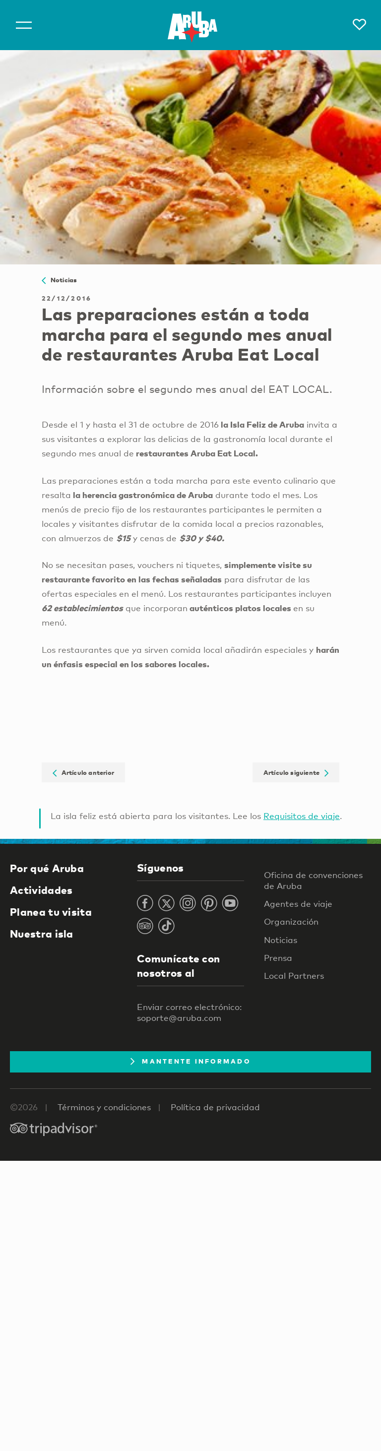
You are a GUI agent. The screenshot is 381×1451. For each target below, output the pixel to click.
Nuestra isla (41, 933)
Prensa (278, 957)
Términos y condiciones (104, 1107)
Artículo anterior (83, 772)
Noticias (59, 280)
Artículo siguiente (295, 772)
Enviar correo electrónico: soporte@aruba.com (189, 1012)
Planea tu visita (51, 911)
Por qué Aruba (47, 868)
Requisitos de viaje (301, 816)
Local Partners (294, 975)
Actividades (41, 889)
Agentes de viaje (298, 903)
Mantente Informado (190, 1061)
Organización (291, 921)
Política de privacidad (215, 1107)
